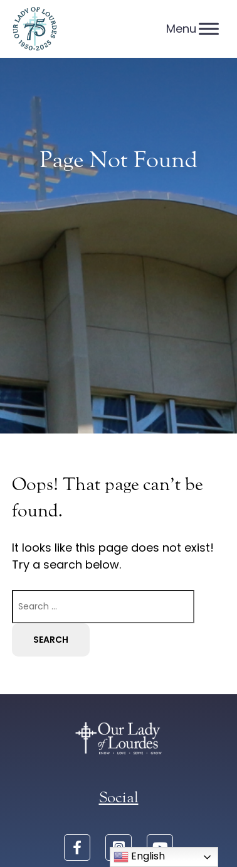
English (139, 856)
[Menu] (209, 29)
